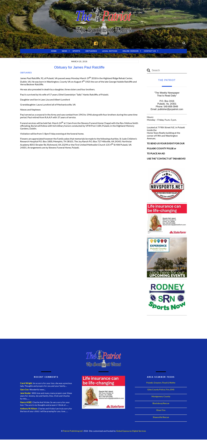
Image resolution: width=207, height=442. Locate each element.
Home (54, 51)
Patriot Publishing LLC (73, 431)
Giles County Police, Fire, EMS (160, 389)
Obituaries (91, 51)
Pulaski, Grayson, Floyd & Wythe (160, 383)
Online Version (131, 51)
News (64, 51)
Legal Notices (109, 51)
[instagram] (105, 43)
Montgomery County (161, 396)
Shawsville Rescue (161, 417)
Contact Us (150, 51)
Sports (76, 51)
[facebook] (96, 43)
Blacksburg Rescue (161, 403)
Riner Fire (160, 410)
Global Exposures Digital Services (131, 431)
